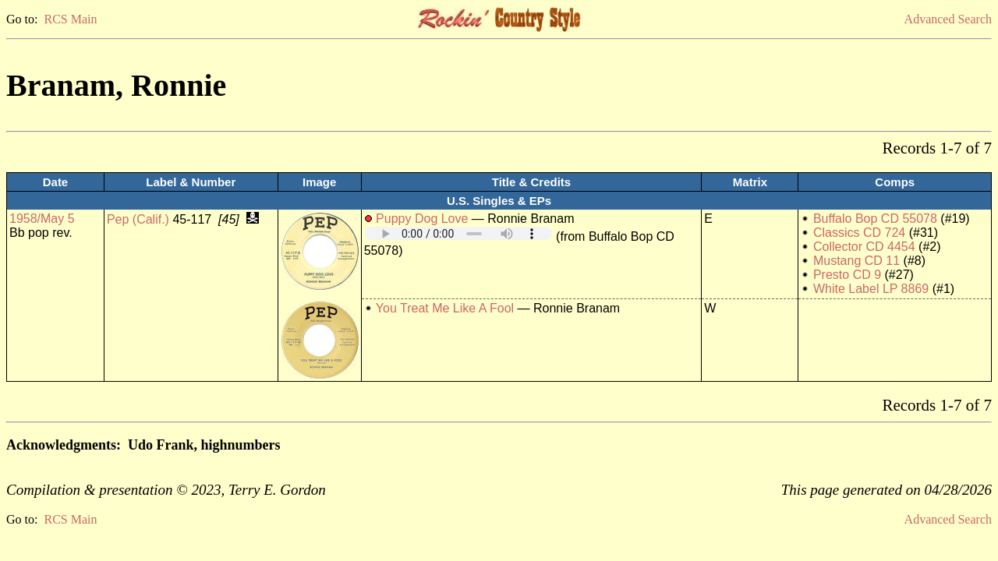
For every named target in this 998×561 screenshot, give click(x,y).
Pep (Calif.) (138, 219)
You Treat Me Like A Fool (445, 308)
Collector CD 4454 (864, 246)
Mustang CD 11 (856, 260)
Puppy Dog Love (422, 218)
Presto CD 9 (847, 274)
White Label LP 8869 (871, 288)
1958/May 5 (42, 218)
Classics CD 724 (859, 232)
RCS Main (70, 19)
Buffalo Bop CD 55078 (875, 218)
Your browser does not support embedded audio (458, 233)
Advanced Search (948, 19)
